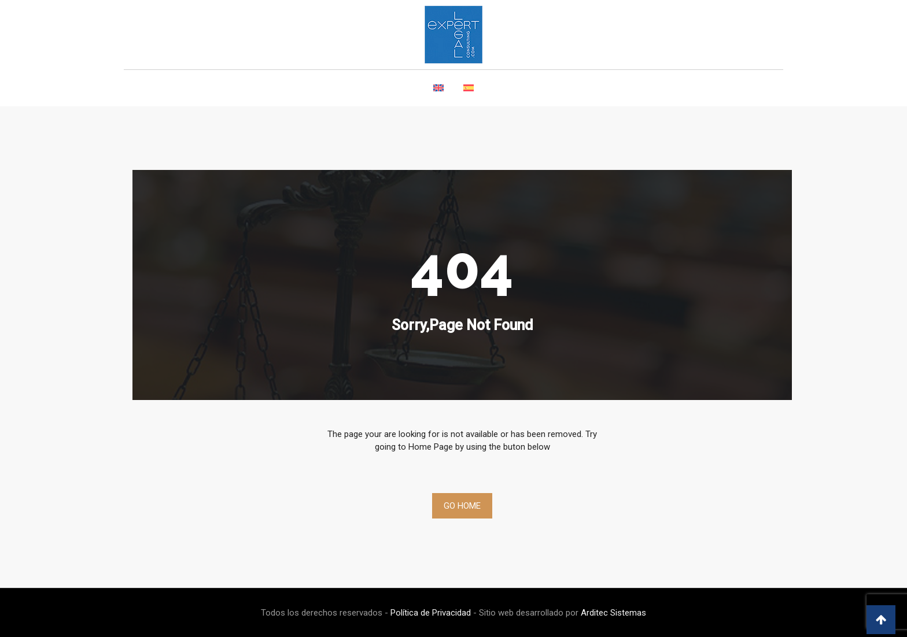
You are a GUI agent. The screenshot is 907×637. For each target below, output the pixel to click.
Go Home (462, 506)
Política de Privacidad (430, 613)
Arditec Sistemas (613, 613)
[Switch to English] (438, 94)
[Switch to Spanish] (468, 94)
